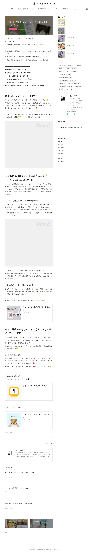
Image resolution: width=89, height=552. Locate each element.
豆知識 (61, 68)
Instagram (74, 9)
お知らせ (78, 86)
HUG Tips (62, 65)
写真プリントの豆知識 (74, 65)
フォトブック (12, 29)
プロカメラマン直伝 (73, 83)
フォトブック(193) (8, 432)
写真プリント (71, 68)
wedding (62, 86)
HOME (13, 9)
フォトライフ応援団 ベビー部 (67, 80)
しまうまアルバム (64, 74)
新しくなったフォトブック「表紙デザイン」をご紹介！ (20, 472)
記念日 (69, 86)
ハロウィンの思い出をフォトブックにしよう (17, 488)
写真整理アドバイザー (45, 9)
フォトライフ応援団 (61, 9)
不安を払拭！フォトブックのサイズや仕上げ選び (18, 503)
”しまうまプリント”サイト (26, 9)
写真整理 (62, 83)
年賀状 (73, 71)
